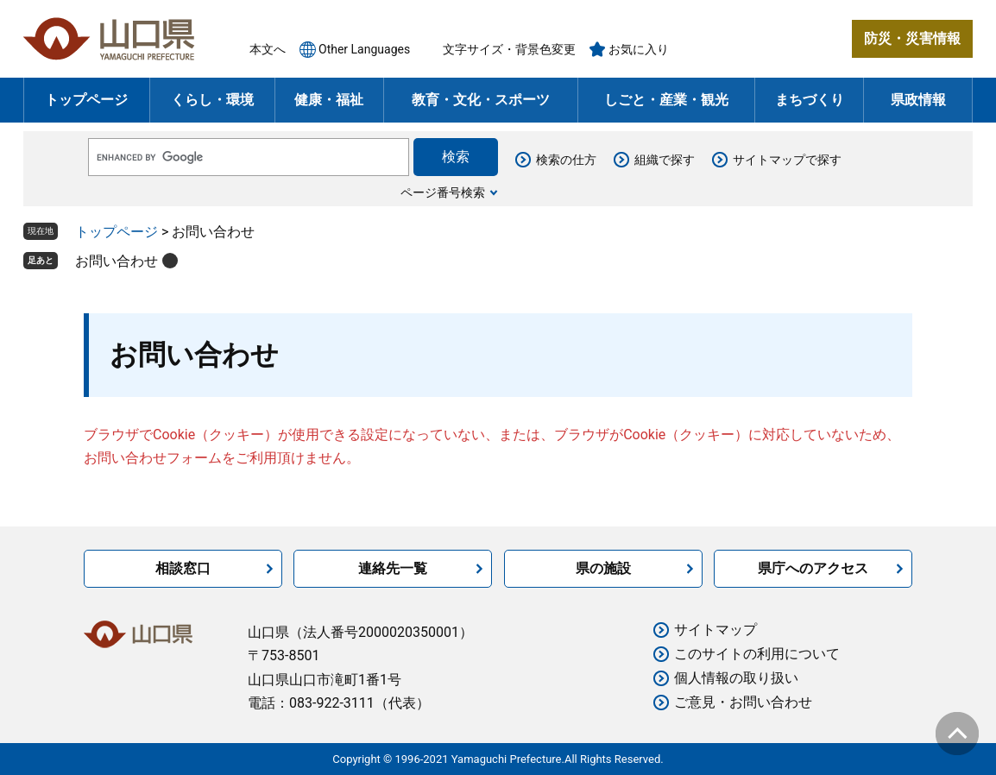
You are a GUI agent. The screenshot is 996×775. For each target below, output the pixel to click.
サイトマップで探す (787, 160)
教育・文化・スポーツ (481, 99)
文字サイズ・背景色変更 (509, 49)
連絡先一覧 (392, 568)
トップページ (86, 99)
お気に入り (638, 49)
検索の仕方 (566, 160)
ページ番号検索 (442, 192)
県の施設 (603, 568)
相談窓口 (183, 568)
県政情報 (918, 99)
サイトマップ (715, 629)
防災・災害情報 (912, 38)
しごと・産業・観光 (666, 99)
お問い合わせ (116, 261)
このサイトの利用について (757, 654)
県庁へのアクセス (813, 568)
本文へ (267, 49)
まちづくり (809, 99)
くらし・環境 (212, 99)
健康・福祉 (328, 99)
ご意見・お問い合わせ (743, 702)
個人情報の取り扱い (736, 678)
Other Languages (364, 49)
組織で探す (664, 160)
